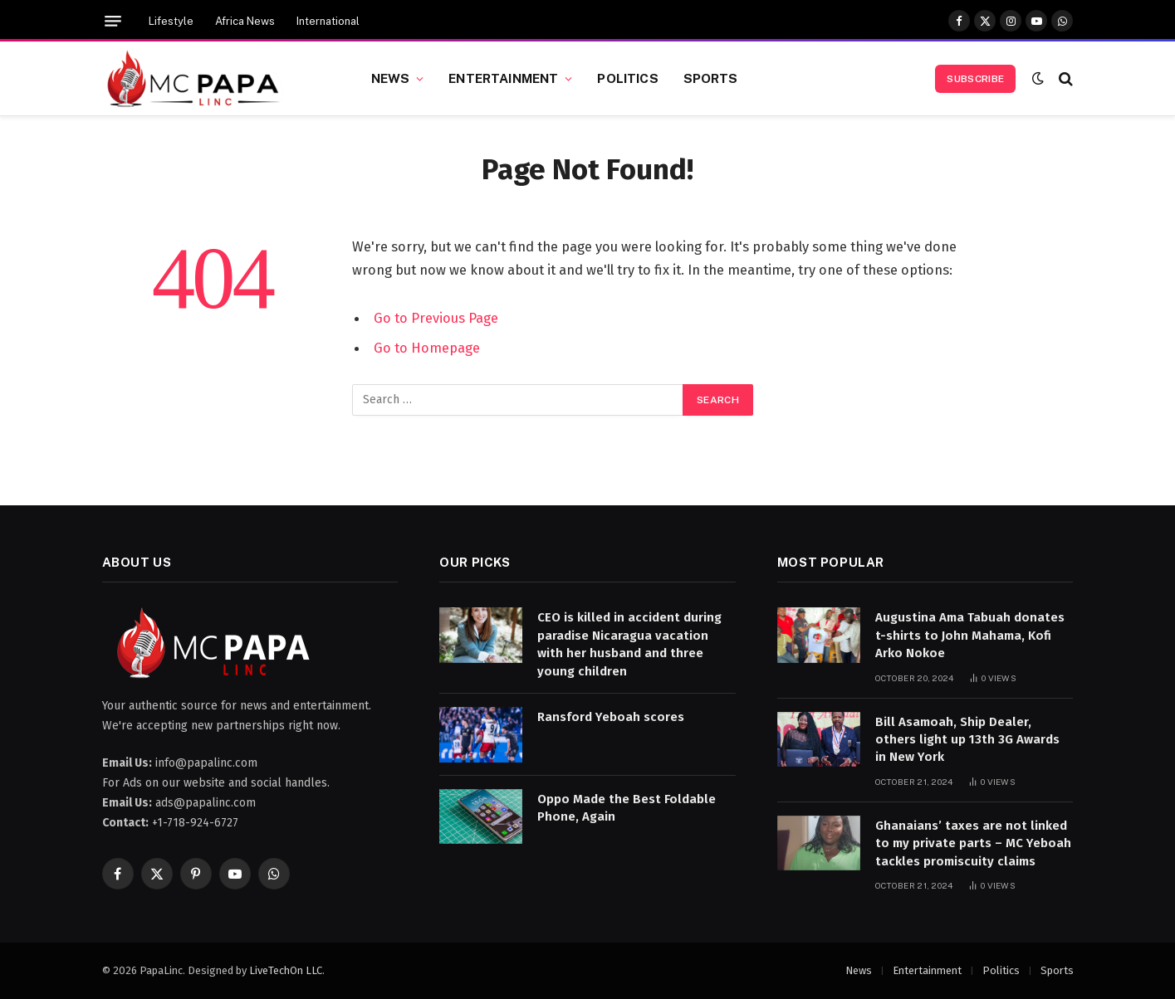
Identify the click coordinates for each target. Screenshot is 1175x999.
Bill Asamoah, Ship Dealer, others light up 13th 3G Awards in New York (967, 739)
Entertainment (503, 78)
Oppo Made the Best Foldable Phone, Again (626, 808)
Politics (627, 78)
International (328, 21)
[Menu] (113, 21)
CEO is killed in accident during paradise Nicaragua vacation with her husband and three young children (629, 644)
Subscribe (975, 79)
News (390, 78)
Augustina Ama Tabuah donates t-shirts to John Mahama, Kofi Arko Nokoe (970, 635)
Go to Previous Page (436, 317)
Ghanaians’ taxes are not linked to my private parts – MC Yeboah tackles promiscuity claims (973, 843)
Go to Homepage (427, 347)
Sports (710, 78)
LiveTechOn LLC (285, 970)
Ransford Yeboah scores (610, 716)
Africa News (245, 21)
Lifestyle (171, 21)
